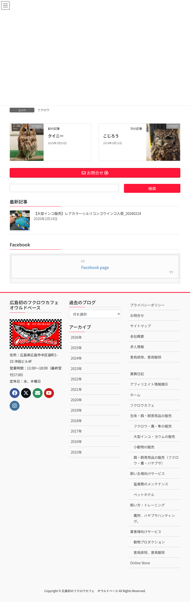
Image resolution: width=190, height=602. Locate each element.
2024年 (76, 358)
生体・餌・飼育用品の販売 (151, 415)
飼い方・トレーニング (147, 504)
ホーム (135, 394)
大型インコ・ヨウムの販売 (154, 436)
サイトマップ (140, 325)
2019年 (76, 410)
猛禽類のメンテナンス (151, 483)
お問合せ (137, 315)
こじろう (111, 136)
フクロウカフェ (142, 405)
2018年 (76, 420)
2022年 (76, 378)
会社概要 (137, 336)
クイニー (56, 136)
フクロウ (43, 110)
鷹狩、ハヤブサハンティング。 (154, 518)
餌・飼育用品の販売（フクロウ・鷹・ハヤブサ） (156, 460)
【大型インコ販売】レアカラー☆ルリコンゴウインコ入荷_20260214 (87, 213)
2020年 (76, 399)
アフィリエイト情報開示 (149, 384)
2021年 (76, 389)
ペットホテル (144, 494)
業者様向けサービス (145, 531)
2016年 (76, 441)
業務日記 (137, 373)
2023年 (76, 368)
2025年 (76, 347)
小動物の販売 (144, 446)
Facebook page (95, 267)
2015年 (76, 452)
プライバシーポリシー (147, 304)
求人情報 (137, 346)
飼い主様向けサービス (147, 473)
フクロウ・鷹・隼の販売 (153, 426)
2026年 (76, 337)
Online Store (140, 562)
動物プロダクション (149, 541)
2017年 (76, 431)
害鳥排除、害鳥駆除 (145, 357)
